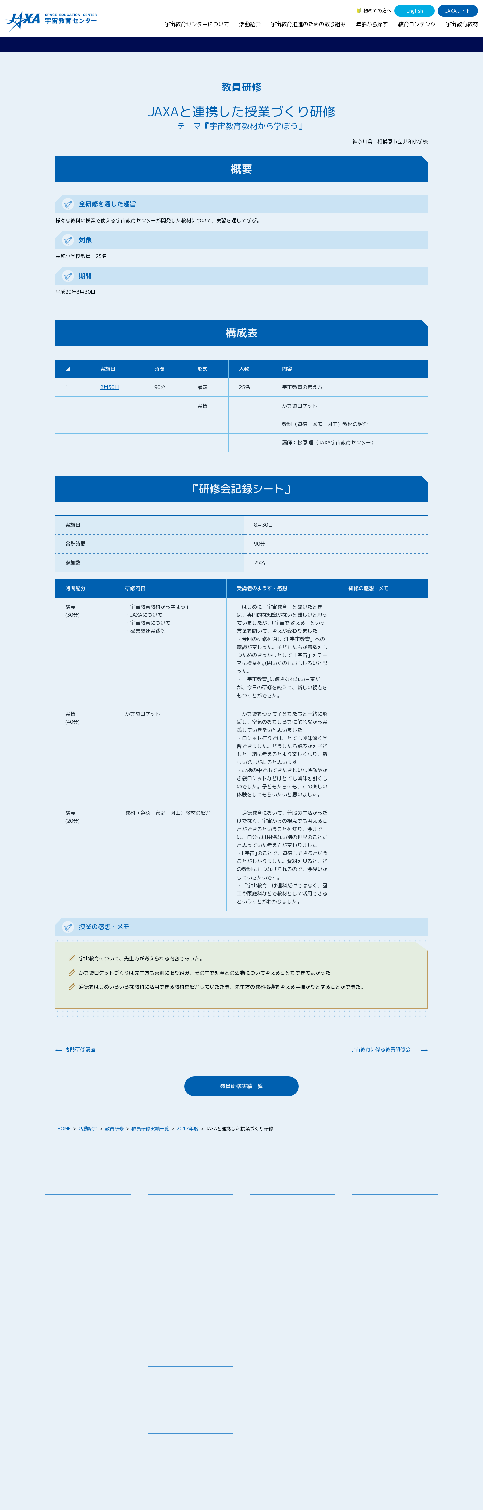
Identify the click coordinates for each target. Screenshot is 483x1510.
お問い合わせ (64, 1228)
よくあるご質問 (164, 1410)
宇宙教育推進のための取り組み (308, 24)
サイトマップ (382, 1484)
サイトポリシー (421, 1484)
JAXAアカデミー (170, 1271)
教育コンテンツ (417, 24)
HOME (64, 1128)
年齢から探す (372, 24)
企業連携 (264, 1228)
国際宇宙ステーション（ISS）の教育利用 (82, 1422)
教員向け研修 (167, 1203)
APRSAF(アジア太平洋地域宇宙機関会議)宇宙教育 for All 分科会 (192, 1317)
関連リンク (159, 1393)
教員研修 (114, 1128)
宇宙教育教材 (462, 24)
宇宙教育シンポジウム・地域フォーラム (281, 1207)
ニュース (157, 1360)
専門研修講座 (80, 1049)
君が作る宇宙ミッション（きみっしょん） (192, 1292)
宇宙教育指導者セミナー (178, 1263)
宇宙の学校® (166, 1254)
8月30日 (109, 387)
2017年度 (187, 1128)
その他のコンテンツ (71, 1435)
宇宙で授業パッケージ (176, 1236)
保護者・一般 (371, 1229)
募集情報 (157, 1377)
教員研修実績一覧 (241, 1086)
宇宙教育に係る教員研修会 (380, 1049)
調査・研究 (266, 1219)
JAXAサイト (458, 11)
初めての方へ (377, 10)
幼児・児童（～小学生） (383, 1203)
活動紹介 (250, 24)
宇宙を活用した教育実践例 (181, 1338)
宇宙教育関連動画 (69, 1410)
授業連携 (162, 1212)
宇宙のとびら (64, 1393)
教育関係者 (369, 1238)
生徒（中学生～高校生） (383, 1212)
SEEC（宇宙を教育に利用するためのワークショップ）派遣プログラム (191, 1224)
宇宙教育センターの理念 (76, 1203)
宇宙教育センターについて (197, 24)
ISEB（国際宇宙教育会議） (181, 1329)
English (415, 11)
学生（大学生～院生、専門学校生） (394, 1221)
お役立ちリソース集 (71, 1402)
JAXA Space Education (75, 1444)
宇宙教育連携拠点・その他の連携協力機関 (90, 1215)
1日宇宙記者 (166, 1305)
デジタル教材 (64, 1384)
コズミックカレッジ (174, 1245)
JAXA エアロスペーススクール (185, 1280)
